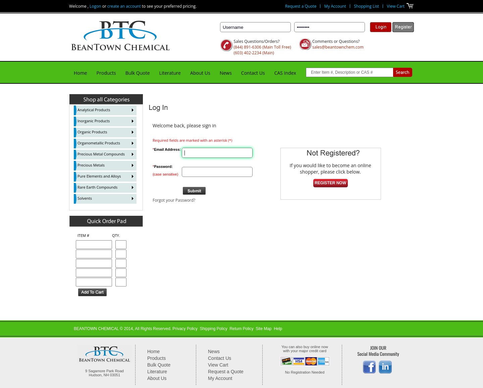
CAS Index (285, 73)
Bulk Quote (137, 73)
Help (278, 328)
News (226, 73)
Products (106, 73)
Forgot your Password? (174, 200)
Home (80, 73)
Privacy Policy (185, 328)
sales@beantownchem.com (338, 47)
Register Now (330, 183)
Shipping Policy (213, 328)
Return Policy (241, 328)
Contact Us (253, 73)
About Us (200, 73)
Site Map (263, 328)
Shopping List (366, 6)
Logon (95, 6)
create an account (124, 6)
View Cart (396, 6)
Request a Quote (300, 6)
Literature (170, 73)
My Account (335, 6)
